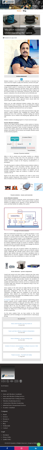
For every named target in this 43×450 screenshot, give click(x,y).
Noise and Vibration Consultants (12, 394)
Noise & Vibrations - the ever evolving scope (21, 338)
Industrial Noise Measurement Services (14, 405)
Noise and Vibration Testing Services (13, 396)
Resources (6, 419)
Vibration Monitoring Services (12, 401)
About (5, 414)
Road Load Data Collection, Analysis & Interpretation (21, 331)
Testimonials (6, 426)
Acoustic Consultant (9, 407)
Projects (5, 421)
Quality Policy (7, 439)
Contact (5, 428)
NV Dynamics (7, 299)
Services (5, 417)
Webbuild (35, 443)
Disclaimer (6, 435)
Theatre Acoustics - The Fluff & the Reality (21, 355)
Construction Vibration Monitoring (13, 403)
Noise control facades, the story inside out (21, 323)
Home (19, 11)
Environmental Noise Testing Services (14, 398)
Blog (4, 423)
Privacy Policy (7, 437)
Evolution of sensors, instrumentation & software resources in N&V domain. (21, 346)
